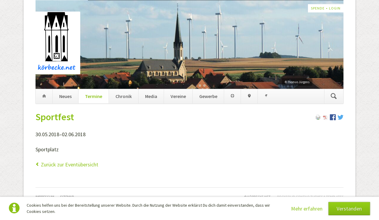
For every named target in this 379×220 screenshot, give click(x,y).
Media (151, 96)
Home (44, 96)
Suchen (333, 96)
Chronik (123, 96)
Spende (318, 8)
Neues (65, 96)
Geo (249, 96)
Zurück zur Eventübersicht (69, 164)
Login (335, 8)
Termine (93, 96)
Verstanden (349, 208)
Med (232, 96)
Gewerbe (208, 96)
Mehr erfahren (306, 208)
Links (266, 96)
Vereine (178, 96)
